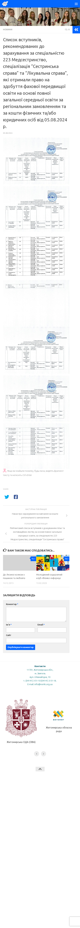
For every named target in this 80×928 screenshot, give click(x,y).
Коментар (12, 604)
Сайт (8, 635)
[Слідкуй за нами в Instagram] (48, 786)
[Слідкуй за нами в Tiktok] (32, 786)
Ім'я (9, 624)
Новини (7, 29)
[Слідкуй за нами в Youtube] (43, 786)
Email (41, 624)
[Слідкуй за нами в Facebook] (37, 786)
